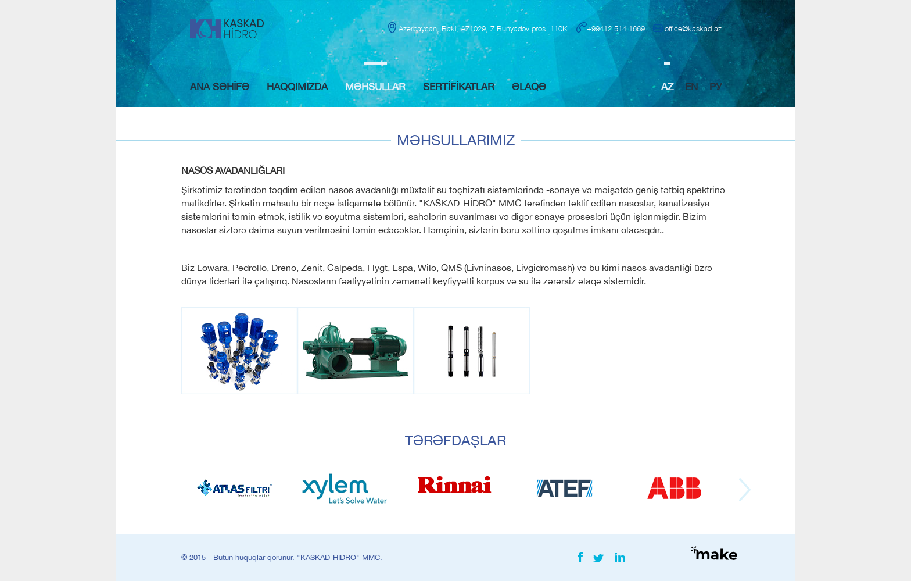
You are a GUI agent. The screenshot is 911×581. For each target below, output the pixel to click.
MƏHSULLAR (375, 86)
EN (691, 86)
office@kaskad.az (693, 28)
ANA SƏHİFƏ (219, 86)
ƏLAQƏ (529, 86)
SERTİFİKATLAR (458, 86)
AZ (667, 86)
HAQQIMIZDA (297, 86)
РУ (715, 86)
